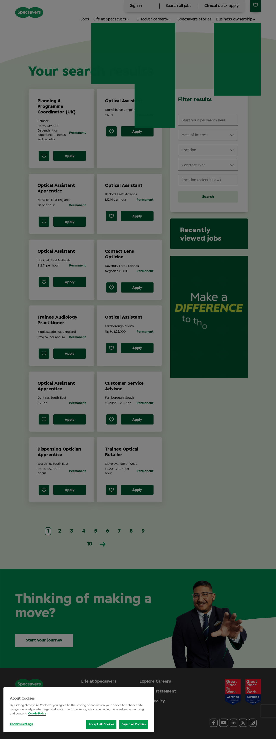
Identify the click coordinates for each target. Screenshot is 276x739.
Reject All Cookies (134, 724)
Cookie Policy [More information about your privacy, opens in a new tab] (37, 713)
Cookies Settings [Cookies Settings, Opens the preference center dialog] (21, 724)
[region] (78, 709)
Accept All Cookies (101, 724)
